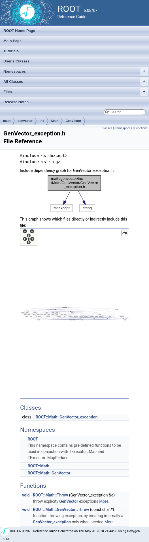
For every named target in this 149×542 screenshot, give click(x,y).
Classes (107, 128)
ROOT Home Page (19, 31)
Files (75, 92)
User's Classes (16, 61)
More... (105, 501)
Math (55, 120)
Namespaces (75, 71)
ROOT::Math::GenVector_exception (67, 417)
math (6, 120)
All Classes (75, 82)
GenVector (73, 120)
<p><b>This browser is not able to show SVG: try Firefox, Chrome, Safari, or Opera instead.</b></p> (74, 194)
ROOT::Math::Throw (50, 495)
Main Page (12, 41)
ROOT (32, 439)
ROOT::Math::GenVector (48, 473)
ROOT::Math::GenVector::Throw (61, 509)
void (25, 495)
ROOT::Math (38, 466)
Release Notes (16, 102)
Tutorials (11, 51)
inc (42, 120)
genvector (25, 120)
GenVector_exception (52, 522)
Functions (141, 128)
